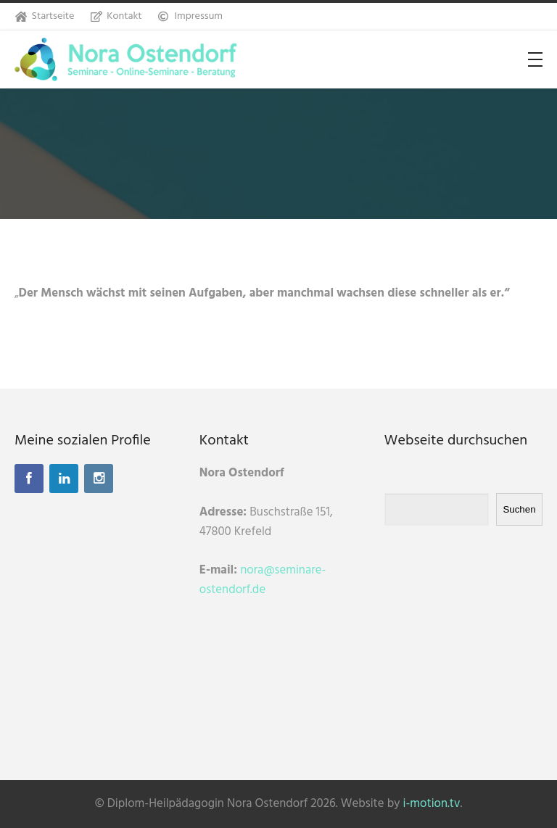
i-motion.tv (432, 803)
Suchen (519, 509)
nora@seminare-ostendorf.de (262, 580)
